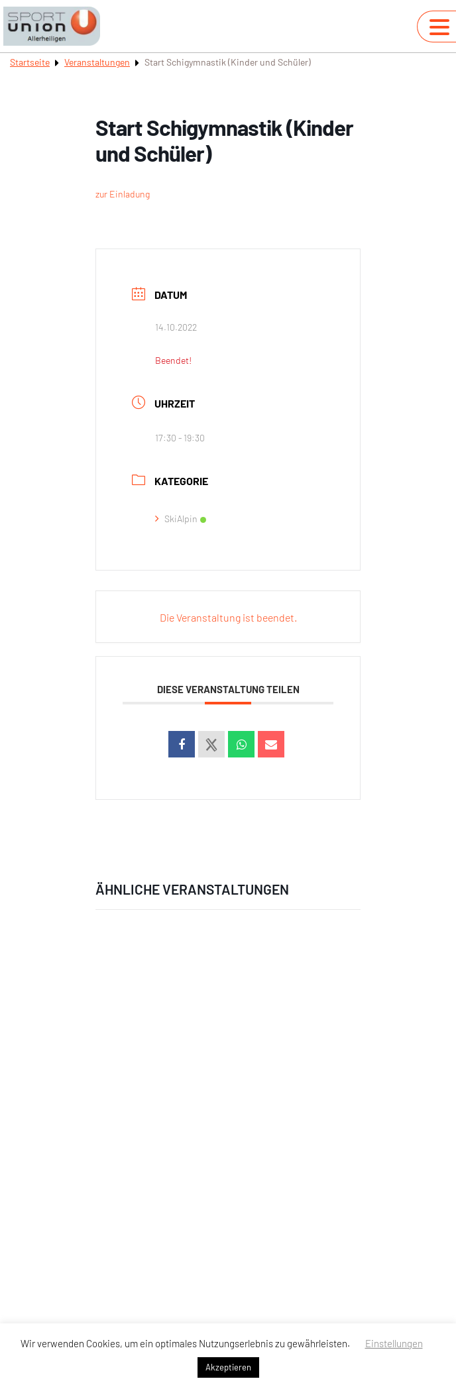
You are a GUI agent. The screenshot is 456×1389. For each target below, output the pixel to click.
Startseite (30, 62)
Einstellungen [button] (394, 1343)
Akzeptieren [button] (228, 1367)
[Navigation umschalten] (439, 27)
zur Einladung (122, 193)
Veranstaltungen (97, 62)
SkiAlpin (180, 518)
